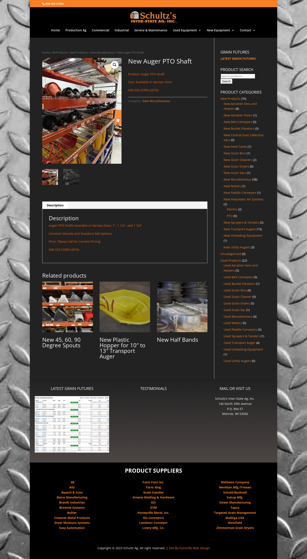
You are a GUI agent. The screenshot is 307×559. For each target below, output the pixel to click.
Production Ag (75, 30)
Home (55, 30)
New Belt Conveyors (238, 122)
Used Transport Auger (239, 343)
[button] (115, 65)
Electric (232, 209)
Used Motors (233, 323)
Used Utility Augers (237, 361)
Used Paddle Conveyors (240, 329)
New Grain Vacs (235, 173)
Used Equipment (185, 30)
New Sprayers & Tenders (241, 222)
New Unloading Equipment (243, 235)
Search (226, 81)
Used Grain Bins (235, 290)
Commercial (100, 30)
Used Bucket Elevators (239, 284)
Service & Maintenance (150, 30)
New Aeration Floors (238, 115)
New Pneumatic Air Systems (244, 199)
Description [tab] (55, 205)
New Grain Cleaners (238, 160)
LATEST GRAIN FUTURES (238, 58)
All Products (60, 52)
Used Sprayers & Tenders (242, 336)
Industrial (122, 30)
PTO (230, 216)
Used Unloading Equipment (243, 349)
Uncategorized (230, 254)
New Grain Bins (235, 153)
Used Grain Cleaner (238, 297)
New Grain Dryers (236, 166)
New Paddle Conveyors (240, 193)
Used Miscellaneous (238, 316)
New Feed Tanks (235, 147)
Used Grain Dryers (237, 303)
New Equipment (218, 30)
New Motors (232, 186)
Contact (245, 30)
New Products (79, 52)
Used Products (230, 260)
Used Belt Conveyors (238, 277)
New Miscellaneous (102, 52)
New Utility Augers (237, 247)
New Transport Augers (240, 229)
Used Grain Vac (234, 310)
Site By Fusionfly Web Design (189, 548)
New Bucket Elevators (239, 128)
